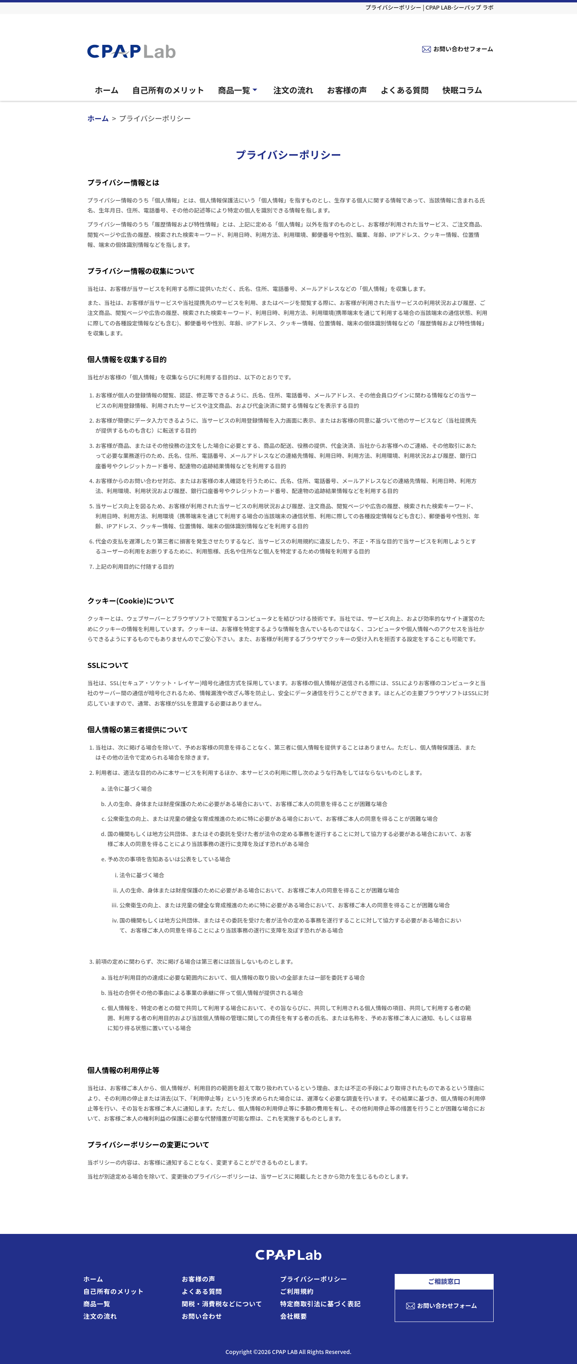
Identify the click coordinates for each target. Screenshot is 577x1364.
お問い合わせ (202, 1316)
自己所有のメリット (168, 90)
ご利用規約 (297, 1291)
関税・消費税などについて (222, 1303)
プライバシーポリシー (313, 1279)
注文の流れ (293, 90)
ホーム (107, 90)
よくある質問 (405, 90)
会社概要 (293, 1316)
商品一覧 (239, 90)
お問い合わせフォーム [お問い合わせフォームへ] (463, 48)
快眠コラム (462, 90)
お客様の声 (347, 90)
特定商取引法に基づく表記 (320, 1303)
